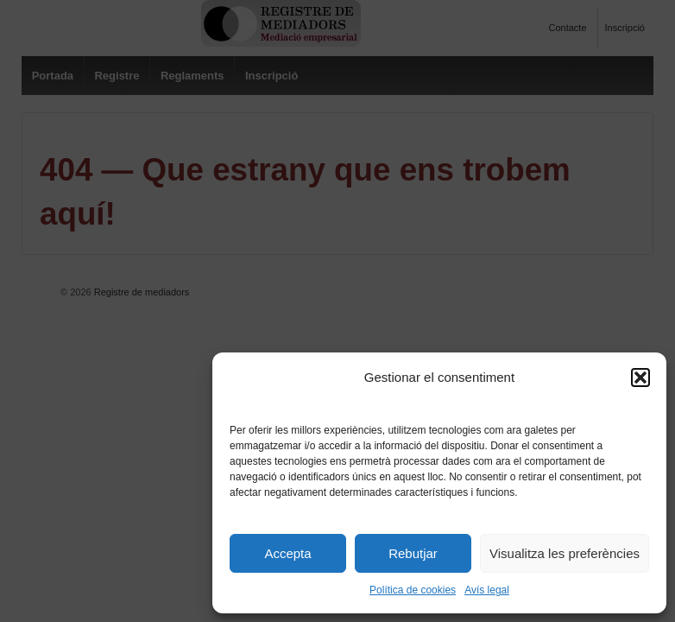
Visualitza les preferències (564, 553)
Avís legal (486, 590)
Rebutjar (413, 553)
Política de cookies (412, 590)
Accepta (287, 553)
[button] (640, 377)
